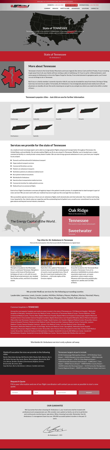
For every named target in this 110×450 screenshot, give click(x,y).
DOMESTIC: (55, 5)
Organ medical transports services (24, 163)
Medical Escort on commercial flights (25, 186)
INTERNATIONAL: (89, 5)
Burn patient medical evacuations (24, 174)
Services (55, 8)
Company (47, 8)
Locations (85, 8)
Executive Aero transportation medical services (28, 180)
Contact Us (94, 8)
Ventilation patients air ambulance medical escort (29, 171)
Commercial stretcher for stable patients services (29, 183)
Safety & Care (64, 8)
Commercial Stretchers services (23, 166)
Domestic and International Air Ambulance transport (30, 160)
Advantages (76, 8)
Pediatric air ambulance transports (24, 169)
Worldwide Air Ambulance (22, 177)
